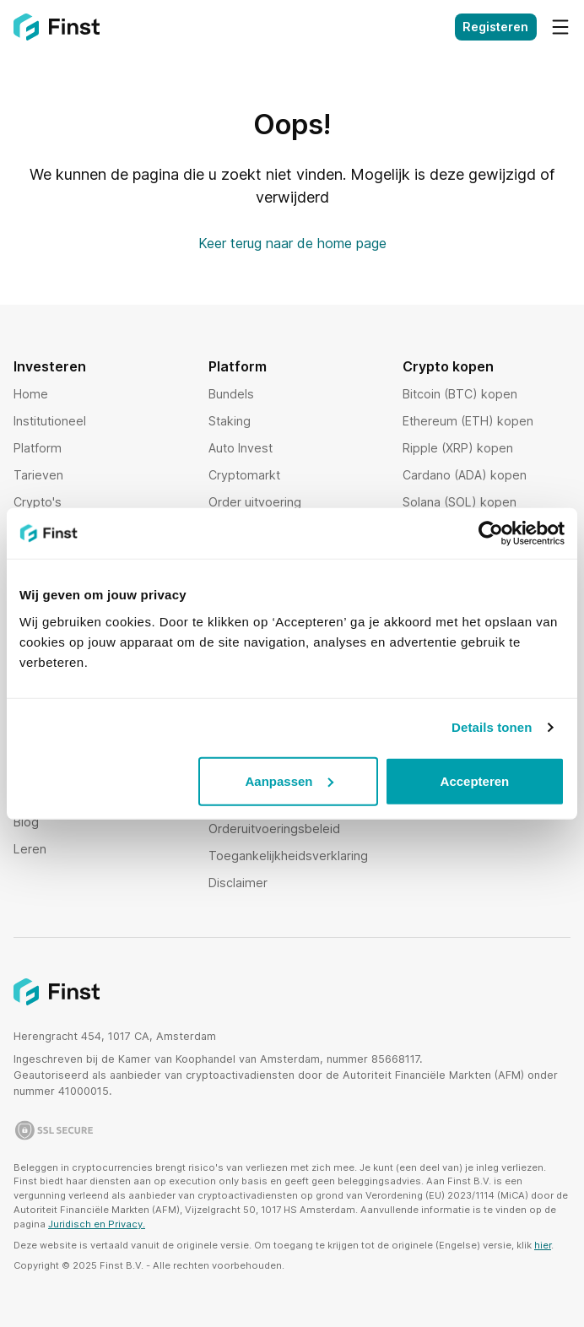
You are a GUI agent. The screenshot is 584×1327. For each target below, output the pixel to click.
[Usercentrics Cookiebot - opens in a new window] (491, 533)
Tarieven (38, 475)
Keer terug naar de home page (292, 243)
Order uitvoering (254, 502)
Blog (26, 822)
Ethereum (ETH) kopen (468, 421)
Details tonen (492, 727)
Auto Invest (240, 448)
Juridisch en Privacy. (96, 1224)
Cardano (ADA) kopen (465, 475)
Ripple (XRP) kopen (458, 448)
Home (31, 394)
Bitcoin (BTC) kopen (460, 394)
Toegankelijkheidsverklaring (288, 855)
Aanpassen (289, 780)
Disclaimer (238, 882)
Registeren (495, 26)
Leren (30, 849)
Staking (229, 421)
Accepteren (475, 780)
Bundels (231, 394)
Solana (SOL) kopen (459, 502)
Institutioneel (50, 421)
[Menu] (560, 27)
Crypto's (38, 502)
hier (542, 1245)
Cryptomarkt (244, 475)
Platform (38, 448)
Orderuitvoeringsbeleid (274, 828)
